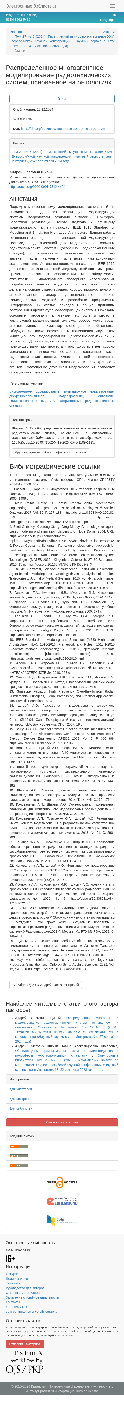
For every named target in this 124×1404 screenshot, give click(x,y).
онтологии (106, 396)
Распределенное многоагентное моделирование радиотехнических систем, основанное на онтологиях (66, 1022)
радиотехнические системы (31, 401)
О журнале (14, 1274)
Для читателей (21, 1089)
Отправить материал (62, 1122)
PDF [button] (62, 99)
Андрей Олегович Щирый (31, 172)
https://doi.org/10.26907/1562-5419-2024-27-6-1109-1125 (63, 129)
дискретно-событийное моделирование (46, 396)
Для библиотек (21, 1108)
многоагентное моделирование (34, 391)
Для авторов (19, 1099)
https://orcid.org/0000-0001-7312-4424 (37, 187)
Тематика (13, 1283)
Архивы (109, 32)
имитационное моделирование (89, 391)
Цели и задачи (17, 1278)
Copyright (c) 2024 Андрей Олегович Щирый (45, 985)
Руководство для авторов (25, 1288)
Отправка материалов (23, 1293)
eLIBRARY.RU (16, 1307)
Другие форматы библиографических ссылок (50, 452)
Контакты (13, 1302)
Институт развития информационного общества (62, 1391)
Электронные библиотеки (31, 6)
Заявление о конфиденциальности (32, 1297)
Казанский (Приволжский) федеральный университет (71, 1386)
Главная (15, 32)
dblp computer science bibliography (31, 1311)
